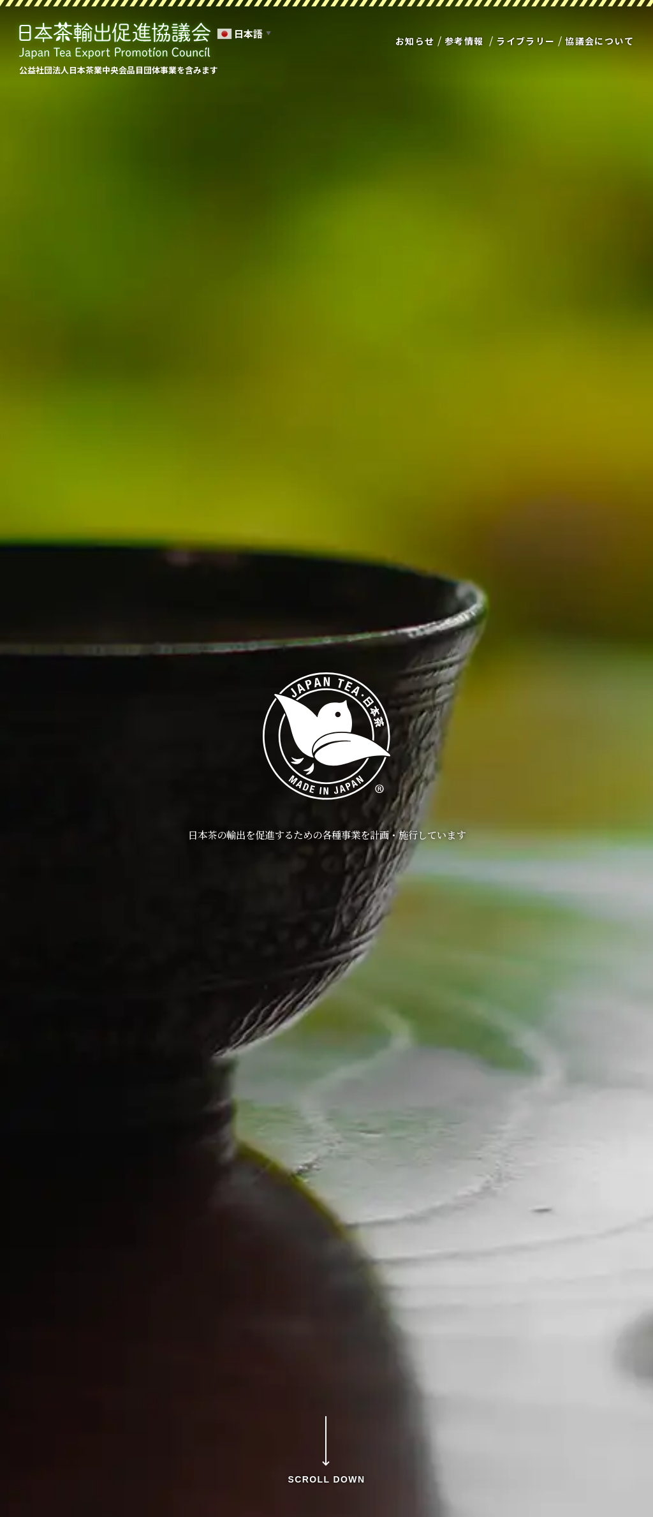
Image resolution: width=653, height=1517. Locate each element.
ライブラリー (525, 41)
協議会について (599, 41)
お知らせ (415, 41)
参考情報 (464, 41)
